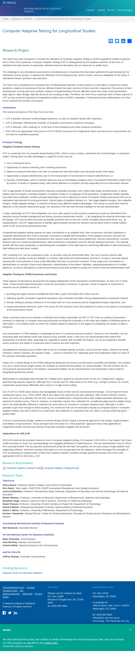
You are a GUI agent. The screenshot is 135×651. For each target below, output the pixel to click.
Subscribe (27, 593)
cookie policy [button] (51, 643)
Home (5, 19)
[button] (130, 629)
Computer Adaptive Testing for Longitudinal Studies (63, 19)
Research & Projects (22, 19)
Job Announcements (13, 592)
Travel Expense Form (13, 587)
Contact (90, 10)
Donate (111, 10)
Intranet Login (124, 10)
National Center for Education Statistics (22, 573)
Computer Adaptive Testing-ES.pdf (61, 468)
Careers (101, 10)
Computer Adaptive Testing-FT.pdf (23, 468)
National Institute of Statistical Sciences (42, 10)
